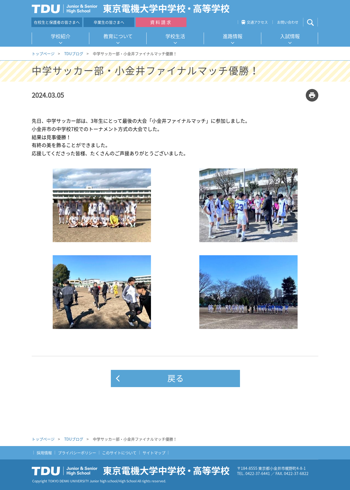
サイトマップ (154, 452)
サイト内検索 (314, 22)
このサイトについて (119, 452)
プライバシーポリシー (77, 452)
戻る (175, 378)
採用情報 (44, 452)
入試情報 (290, 36)
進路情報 (232, 36)
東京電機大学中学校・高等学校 (133, 471)
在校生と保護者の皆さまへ (57, 22)
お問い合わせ (287, 22)
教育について (118, 36)
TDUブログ (73, 53)
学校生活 (175, 36)
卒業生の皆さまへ (109, 22)
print (312, 95)
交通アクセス (257, 22)
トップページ (43, 53)
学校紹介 (60, 36)
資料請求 (161, 22)
